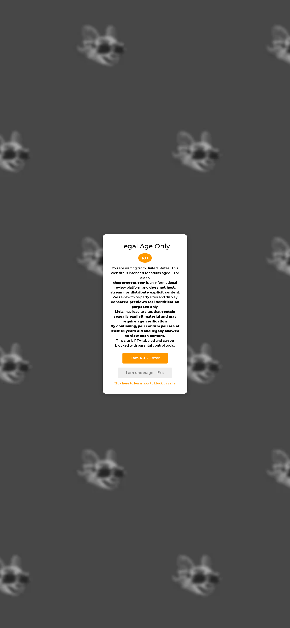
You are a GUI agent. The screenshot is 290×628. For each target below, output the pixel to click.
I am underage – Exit (145, 373)
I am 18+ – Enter (145, 358)
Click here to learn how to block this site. (145, 383)
